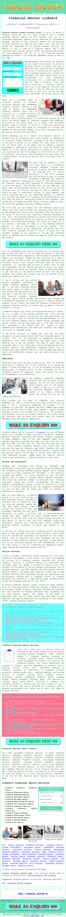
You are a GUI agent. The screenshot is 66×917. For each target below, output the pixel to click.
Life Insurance (36, 863)
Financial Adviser (46, 854)
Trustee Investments (11, 847)
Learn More (34, 916)
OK (42, 916)
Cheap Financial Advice (52, 852)
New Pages (10, 900)
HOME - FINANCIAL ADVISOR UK (33, 894)
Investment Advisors (22, 849)
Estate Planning (15, 845)
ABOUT (45, 13)
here (4, 778)
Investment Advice (32, 847)
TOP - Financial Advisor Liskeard (17, 883)
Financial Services (35, 845)
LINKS (39, 13)
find (9, 753)
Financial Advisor (54, 845)
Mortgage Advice (20, 861)
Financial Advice (55, 856)
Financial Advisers (36, 856)
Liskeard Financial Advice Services (25, 783)
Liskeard (41, 432)
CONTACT (51, 13)
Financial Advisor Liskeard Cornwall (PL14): (22, 32)
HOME (33, 13)
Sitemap (3, 900)
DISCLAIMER (59, 13)
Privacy (63, 900)
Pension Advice (18, 856)
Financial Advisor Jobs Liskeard (41, 875)
